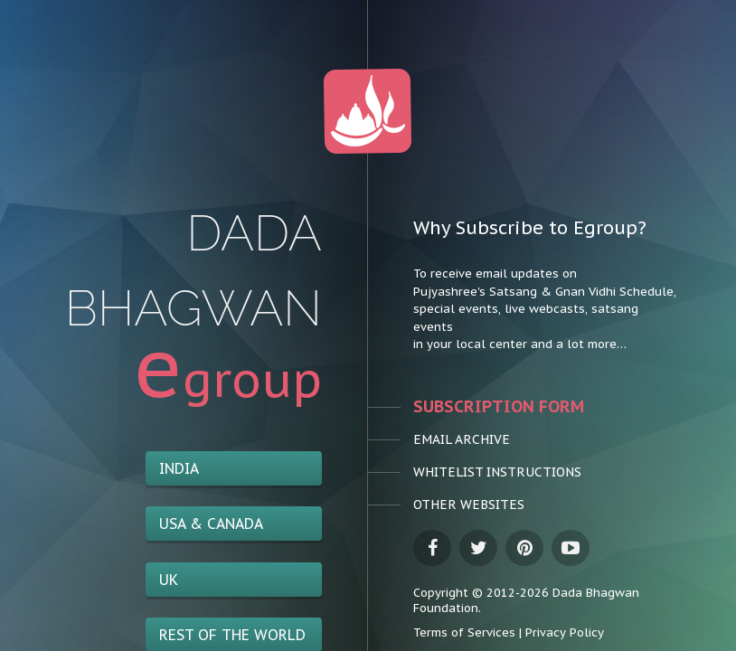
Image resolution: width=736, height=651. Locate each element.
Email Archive (439, 439)
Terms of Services (464, 632)
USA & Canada (211, 523)
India (179, 468)
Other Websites (446, 504)
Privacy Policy (564, 632)
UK (168, 580)
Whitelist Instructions (463, 472)
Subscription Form (463, 406)
